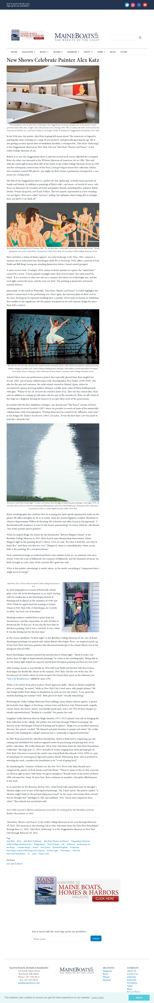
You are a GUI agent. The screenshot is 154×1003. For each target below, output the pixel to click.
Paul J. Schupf (53, 844)
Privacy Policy (133, 992)
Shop (129, 989)
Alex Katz (11, 841)
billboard (71, 844)
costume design (23, 847)
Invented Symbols (60, 847)
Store (123, 51)
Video (129, 986)
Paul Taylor (45, 847)
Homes (57, 51)
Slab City (76, 850)
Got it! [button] (139, 997)
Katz (19, 841)
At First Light (52, 850)
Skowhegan (65, 850)
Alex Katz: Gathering (32, 841)
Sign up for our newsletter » (18, 5)
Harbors (72, 51)
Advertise (131, 977)
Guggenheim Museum (80, 841)
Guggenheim (39, 844)
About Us (131, 971)
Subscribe (131, 980)
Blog (113, 51)
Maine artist (44, 853)
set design (11, 847)
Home (14, 51)
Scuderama (74, 847)
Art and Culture (14, 863)
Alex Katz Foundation (16, 853)
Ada (63, 844)
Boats (43, 51)
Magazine (27, 51)
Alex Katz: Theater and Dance (56, 841)
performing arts (83, 844)
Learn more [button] (97, 997)
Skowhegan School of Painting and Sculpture (26, 850)
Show (87, 51)
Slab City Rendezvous (18, 678)
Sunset (35, 847)
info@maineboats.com (29, 983)
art (29, 853)
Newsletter (132, 983)
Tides (100, 51)
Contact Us (132, 974)
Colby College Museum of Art (19, 844)
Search (140, 38)
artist (34, 853)
